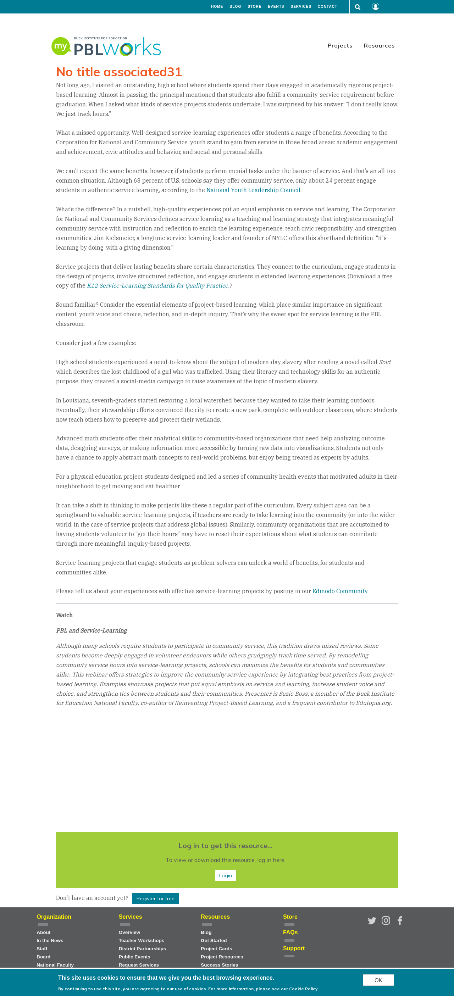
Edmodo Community (339, 591)
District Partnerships (142, 948)
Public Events (134, 956)
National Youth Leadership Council (253, 190)
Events (276, 7)
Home (217, 7)
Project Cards (216, 948)
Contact (327, 7)
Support (294, 948)
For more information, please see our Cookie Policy (262, 988)
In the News (50, 940)
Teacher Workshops (142, 940)
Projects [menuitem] (340, 45)
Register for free (156, 898)
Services (300, 7)
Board (43, 956)
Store (254, 7)
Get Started (214, 940)
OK (378, 980)
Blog (235, 7)
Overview (129, 932)
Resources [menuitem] (379, 45)
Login (225, 875)
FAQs (290, 932)
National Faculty (55, 965)
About (43, 932)
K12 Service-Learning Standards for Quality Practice (157, 285)
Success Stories (219, 965)
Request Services (139, 965)
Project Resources (222, 956)
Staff (42, 948)
